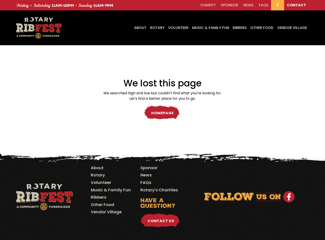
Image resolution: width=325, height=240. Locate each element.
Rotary (157, 27)
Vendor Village (292, 27)
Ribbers (240, 27)
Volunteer (178, 27)
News (146, 175)
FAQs (145, 182)
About (140, 27)
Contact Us (161, 220)
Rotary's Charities (159, 190)
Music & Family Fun (210, 27)
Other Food (262, 27)
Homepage (162, 113)
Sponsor (149, 168)
